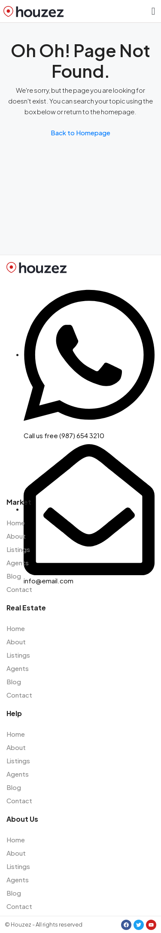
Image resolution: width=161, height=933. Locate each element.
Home (15, 522)
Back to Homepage (80, 132)
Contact (19, 589)
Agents (17, 562)
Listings (18, 549)
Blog (13, 576)
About (16, 536)
